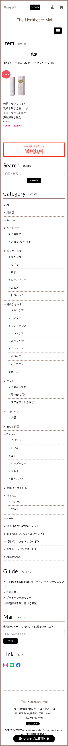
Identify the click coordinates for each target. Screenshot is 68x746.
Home (7, 63)
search (35, 7)
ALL (9, 204)
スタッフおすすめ (21, 241)
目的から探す (22, 63)
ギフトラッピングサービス (22, 549)
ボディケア (17, 341)
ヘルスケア (13, 411)
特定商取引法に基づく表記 (21, 603)
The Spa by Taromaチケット (23, 526)
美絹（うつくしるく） (19, 487)
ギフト (10, 380)
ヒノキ (15, 264)
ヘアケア (16, 317)
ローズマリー (18, 279)
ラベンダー (17, 256)
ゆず (13, 272)
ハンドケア (17, 333)
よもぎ (15, 287)
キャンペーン (14, 220)
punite (10, 518)
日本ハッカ (17, 295)
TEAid (14, 509)
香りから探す (14, 250)
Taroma (11, 434)
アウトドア (17, 348)
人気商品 (16, 233)
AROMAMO (13, 556)
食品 (13, 417)
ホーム (15, 371)
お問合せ (11, 592)
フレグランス (18, 325)
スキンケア (40, 63)
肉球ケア (16, 356)
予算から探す (18, 386)
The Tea (11, 495)
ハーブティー (18, 364)
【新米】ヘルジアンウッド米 (23, 541)
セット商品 (13, 426)
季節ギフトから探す (22, 402)
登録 (10, 640)
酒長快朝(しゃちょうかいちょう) (25, 533)
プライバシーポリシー (19, 597)
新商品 (10, 212)
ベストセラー (14, 227)
